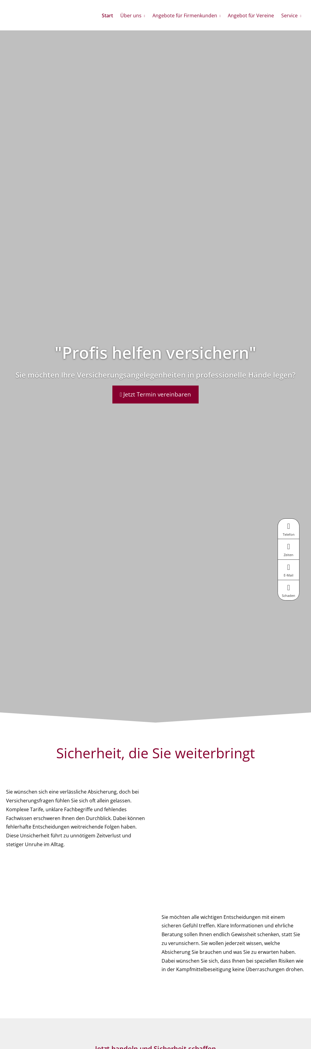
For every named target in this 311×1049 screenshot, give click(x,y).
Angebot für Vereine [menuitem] (251, 15)
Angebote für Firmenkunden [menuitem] (184, 15)
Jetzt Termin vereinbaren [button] (155, 394)
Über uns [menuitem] (131, 15)
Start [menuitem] (107, 15)
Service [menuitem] (289, 15)
